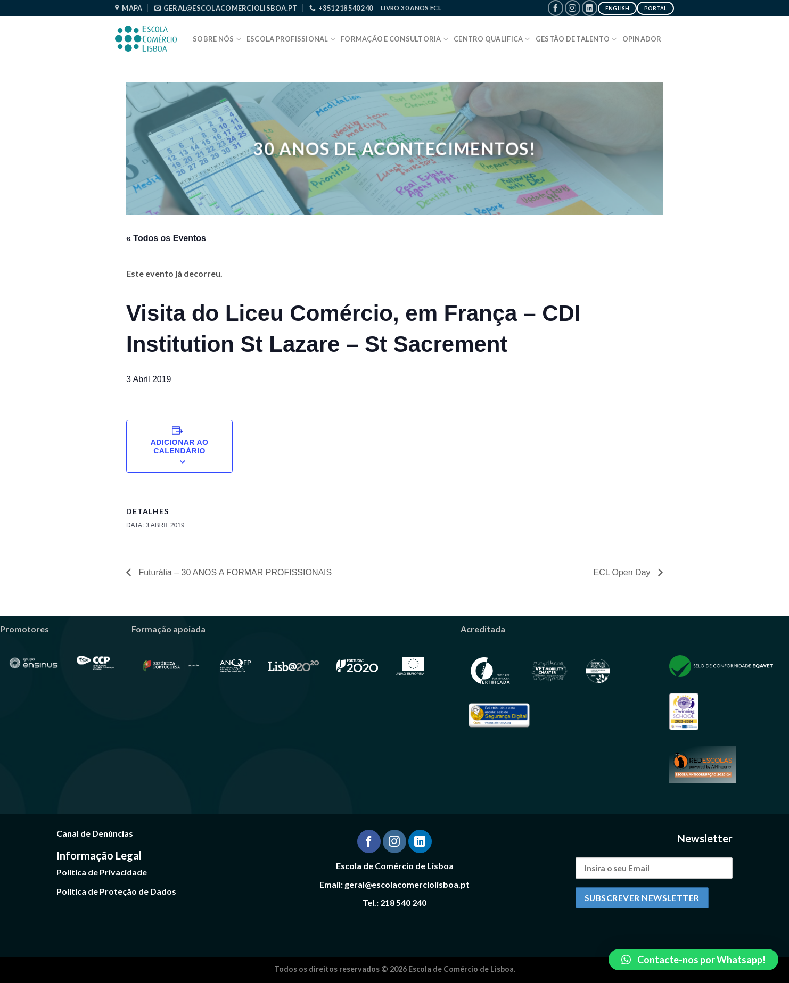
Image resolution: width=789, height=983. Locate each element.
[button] (693, 959)
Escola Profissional (290, 39)
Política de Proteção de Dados (116, 891)
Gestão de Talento (576, 39)
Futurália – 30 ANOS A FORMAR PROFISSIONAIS (234, 572)
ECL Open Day (623, 572)
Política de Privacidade (101, 872)
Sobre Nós (217, 39)
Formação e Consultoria (394, 39)
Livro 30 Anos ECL (411, 7)
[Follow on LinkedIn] (589, 7)
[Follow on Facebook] (555, 7)
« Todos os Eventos (166, 238)
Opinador (642, 39)
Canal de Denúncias (94, 833)
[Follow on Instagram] (572, 7)
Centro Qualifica (492, 39)
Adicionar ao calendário (180, 446)
